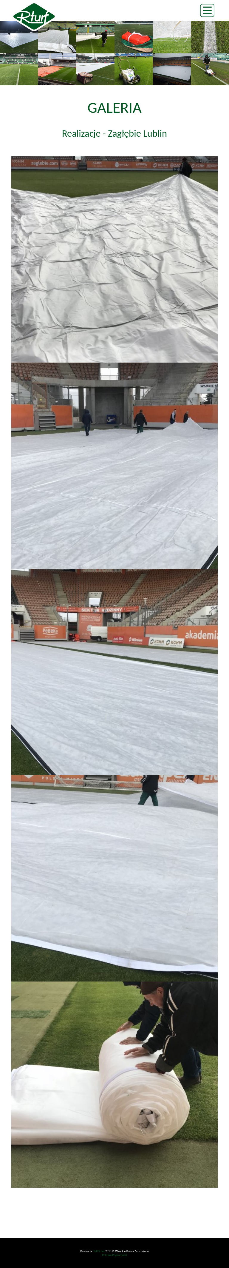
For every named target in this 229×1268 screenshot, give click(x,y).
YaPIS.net (99, 1251)
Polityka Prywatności (114, 1255)
